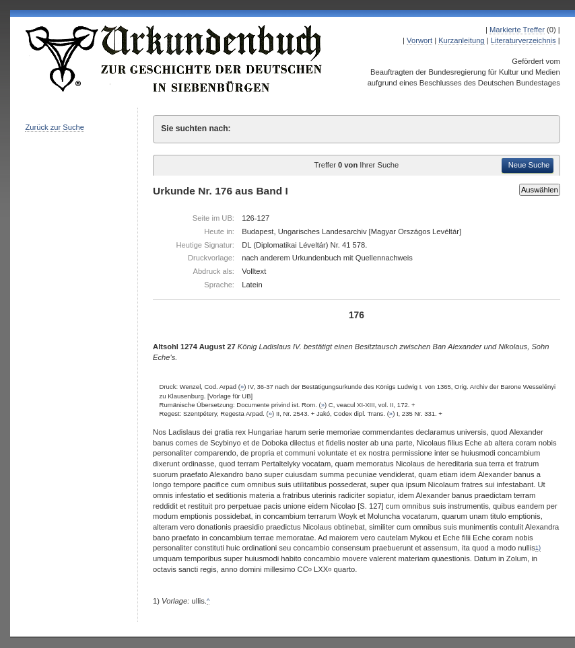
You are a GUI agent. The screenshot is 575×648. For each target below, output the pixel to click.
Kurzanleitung (461, 40)
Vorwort (419, 40)
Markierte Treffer (517, 30)
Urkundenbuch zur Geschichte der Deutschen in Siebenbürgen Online (174, 58)
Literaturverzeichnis (523, 40)
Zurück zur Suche (54, 127)
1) (538, 547)
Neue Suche (529, 165)
